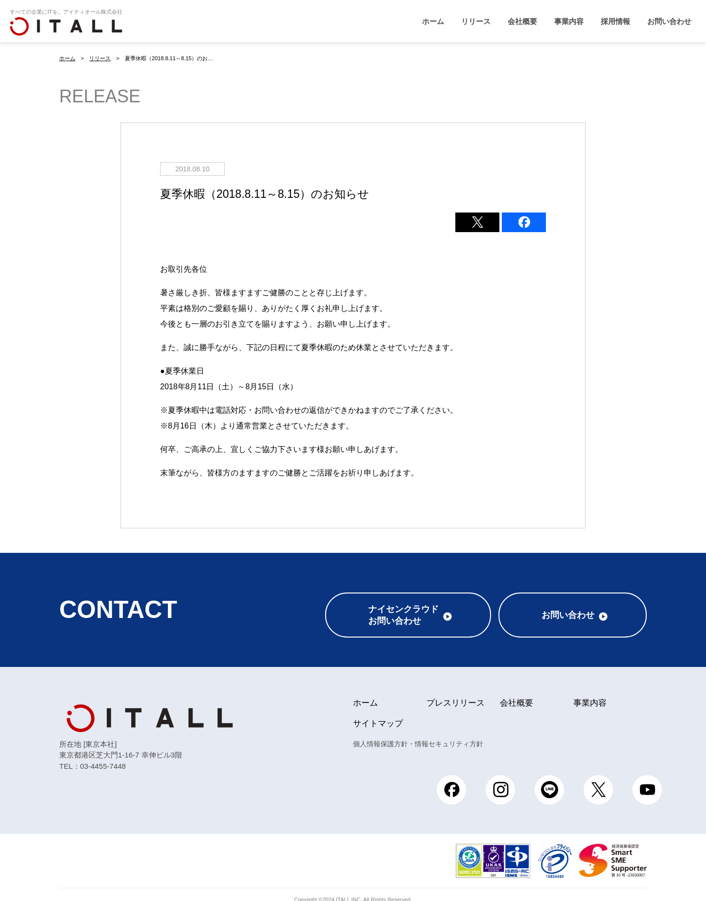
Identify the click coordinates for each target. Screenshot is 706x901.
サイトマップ (378, 713)
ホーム (433, 21)
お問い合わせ (669, 21)
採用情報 (615, 21)
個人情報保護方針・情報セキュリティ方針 (418, 733)
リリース (476, 21)
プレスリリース (455, 692)
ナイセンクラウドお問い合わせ (403, 605)
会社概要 (522, 21)
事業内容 (569, 21)
